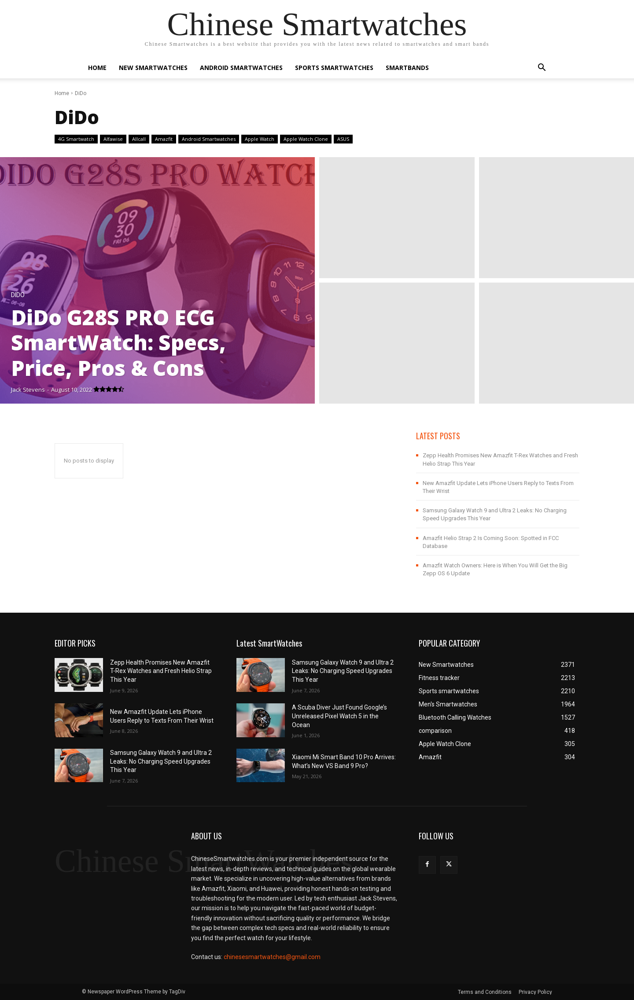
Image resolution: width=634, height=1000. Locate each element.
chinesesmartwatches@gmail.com (272, 956)
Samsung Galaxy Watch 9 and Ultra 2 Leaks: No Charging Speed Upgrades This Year (161, 761)
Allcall (139, 139)
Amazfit (163, 139)
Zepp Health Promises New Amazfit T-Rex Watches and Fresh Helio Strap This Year (161, 671)
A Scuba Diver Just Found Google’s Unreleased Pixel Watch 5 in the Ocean (339, 716)
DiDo (18, 295)
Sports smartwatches (334, 67)
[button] (541, 68)
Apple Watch (259, 139)
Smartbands (407, 67)
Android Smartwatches (241, 67)
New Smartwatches (153, 67)
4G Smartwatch (76, 139)
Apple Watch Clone (306, 139)
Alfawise (113, 139)
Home (97, 67)
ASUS (343, 139)
